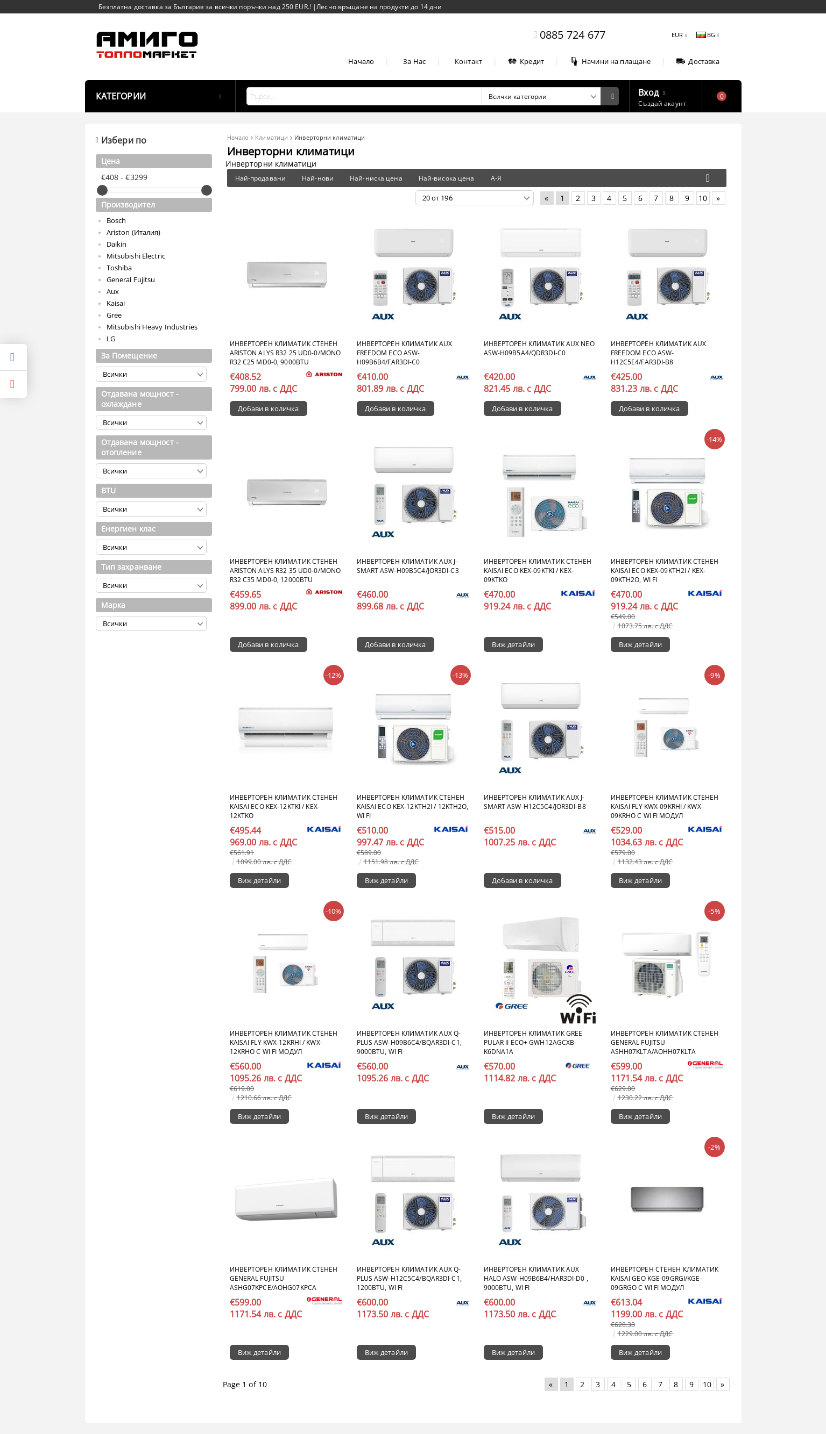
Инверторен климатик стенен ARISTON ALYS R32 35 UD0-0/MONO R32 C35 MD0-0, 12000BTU (285, 570)
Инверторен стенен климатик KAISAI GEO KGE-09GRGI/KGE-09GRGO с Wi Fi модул (665, 1278)
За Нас (414, 61)
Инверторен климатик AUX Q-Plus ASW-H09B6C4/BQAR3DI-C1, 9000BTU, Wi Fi (409, 1042)
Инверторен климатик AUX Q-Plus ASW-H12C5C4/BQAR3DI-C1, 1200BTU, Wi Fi (409, 1278)
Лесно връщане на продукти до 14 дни (379, 6)
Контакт (468, 61)
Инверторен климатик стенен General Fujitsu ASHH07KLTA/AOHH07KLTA (665, 1042)
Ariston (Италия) (134, 232)
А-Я (496, 178)
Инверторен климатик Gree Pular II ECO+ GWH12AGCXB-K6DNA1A (533, 1042)
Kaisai (116, 303)
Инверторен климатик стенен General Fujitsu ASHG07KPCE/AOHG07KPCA (284, 1278)
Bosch (116, 220)
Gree (114, 315)
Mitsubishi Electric (136, 256)
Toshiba (119, 268)
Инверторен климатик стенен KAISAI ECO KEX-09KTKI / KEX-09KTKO (538, 570)
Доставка (697, 61)
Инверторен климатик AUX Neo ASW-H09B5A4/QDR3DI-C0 (539, 348)
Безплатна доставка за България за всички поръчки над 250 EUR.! (205, 6)
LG (111, 338)
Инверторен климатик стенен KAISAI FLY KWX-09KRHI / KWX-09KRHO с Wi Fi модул (665, 806)
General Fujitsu (131, 279)
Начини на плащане (610, 61)
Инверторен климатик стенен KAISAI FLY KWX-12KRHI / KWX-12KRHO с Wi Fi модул (284, 1042)
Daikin (117, 244)
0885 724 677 (572, 34)
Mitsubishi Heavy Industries (152, 327)
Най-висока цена (447, 178)
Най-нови (318, 178)
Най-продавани (260, 178)
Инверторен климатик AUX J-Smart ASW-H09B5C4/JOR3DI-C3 (408, 566)
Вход (648, 91)
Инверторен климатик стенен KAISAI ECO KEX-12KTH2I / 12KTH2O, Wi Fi (413, 806)
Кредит (526, 61)
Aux (113, 291)
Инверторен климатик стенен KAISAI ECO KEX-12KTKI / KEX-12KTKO (284, 806)
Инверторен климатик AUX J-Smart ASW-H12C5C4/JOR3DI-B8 (535, 802)
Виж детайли (513, 644)
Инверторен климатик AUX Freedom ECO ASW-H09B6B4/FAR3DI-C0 (405, 353)
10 (702, 198)
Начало (361, 61)
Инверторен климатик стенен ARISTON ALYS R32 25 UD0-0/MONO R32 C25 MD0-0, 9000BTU (285, 353)
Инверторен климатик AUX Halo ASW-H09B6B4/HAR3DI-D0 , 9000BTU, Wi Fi (536, 1278)
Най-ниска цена (376, 178)
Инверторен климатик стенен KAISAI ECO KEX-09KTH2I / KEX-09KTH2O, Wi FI (665, 570)
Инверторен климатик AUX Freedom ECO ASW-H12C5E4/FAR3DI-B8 (659, 353)
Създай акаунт (662, 103)
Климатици (271, 137)
